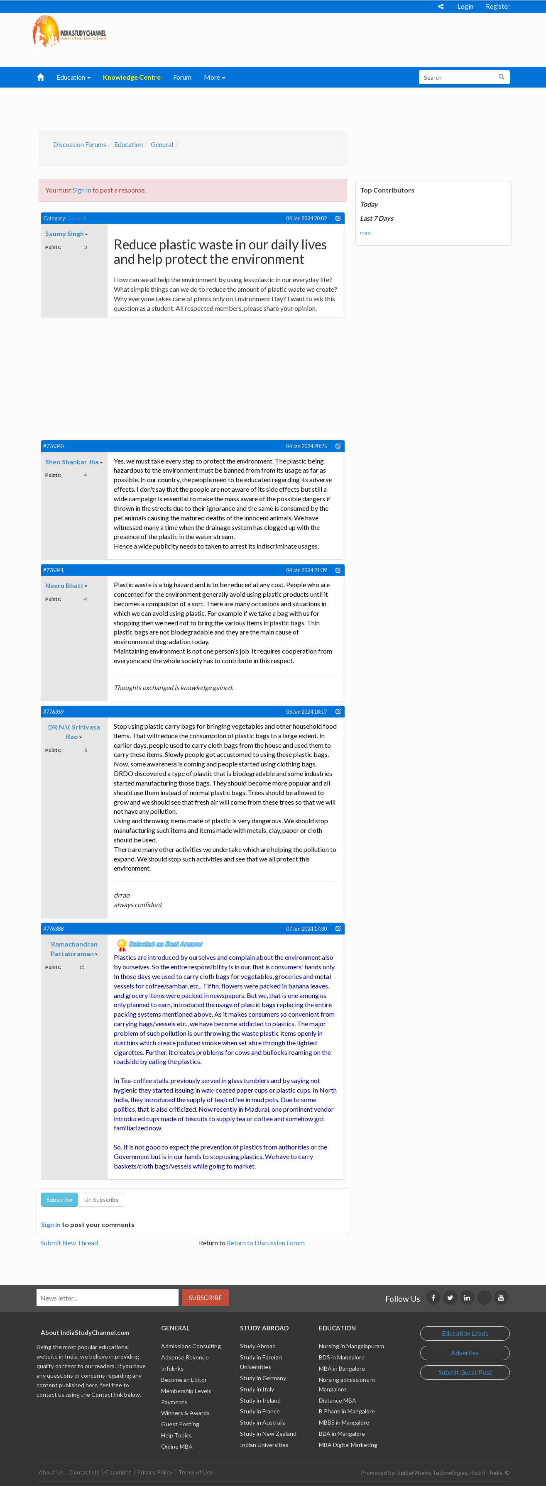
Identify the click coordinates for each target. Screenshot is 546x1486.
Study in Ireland (260, 1400)
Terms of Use (195, 1472)
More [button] (214, 77)
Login (465, 6)
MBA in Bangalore (342, 1368)
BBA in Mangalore (342, 1433)
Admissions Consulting (191, 1345)
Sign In (82, 190)
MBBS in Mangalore (344, 1422)
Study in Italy (257, 1389)
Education (128, 144)
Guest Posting (180, 1423)
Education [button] (73, 77)
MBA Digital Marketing (348, 1444)
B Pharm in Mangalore (347, 1411)
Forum (182, 77)
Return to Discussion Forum (266, 1243)
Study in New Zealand (268, 1433)
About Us (51, 1472)
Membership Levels (186, 1390)
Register (498, 6)
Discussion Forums (79, 144)
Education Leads (465, 1333)
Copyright (118, 1472)
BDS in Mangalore (342, 1357)
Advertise (465, 1353)
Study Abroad (258, 1345)
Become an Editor (184, 1379)
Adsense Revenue (185, 1357)
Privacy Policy (154, 1472)
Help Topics (176, 1435)
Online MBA (177, 1446)
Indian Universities (264, 1444)
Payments (174, 1401)
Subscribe (205, 1297)
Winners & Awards (185, 1412)
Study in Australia (263, 1422)
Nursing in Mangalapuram (351, 1345)
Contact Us (84, 1472)
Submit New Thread (69, 1243)
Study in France (260, 1411)
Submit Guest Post (465, 1372)
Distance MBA (337, 1400)
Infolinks (172, 1368)
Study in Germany (263, 1377)
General (162, 144)
